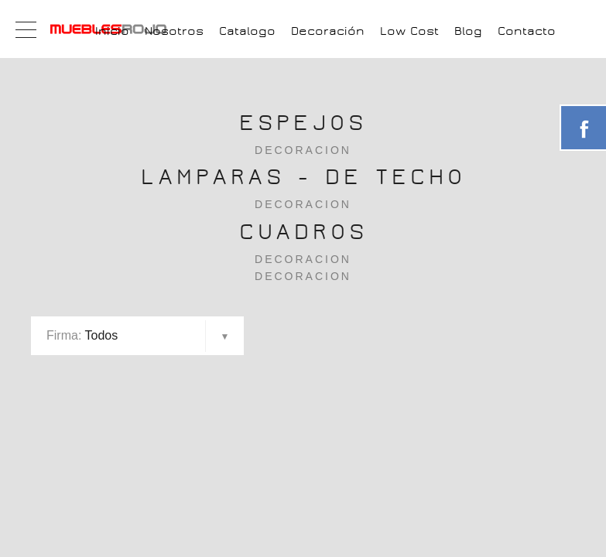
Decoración (328, 31)
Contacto (527, 31)
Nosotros (174, 31)
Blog (468, 31)
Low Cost (409, 31)
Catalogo (247, 31)
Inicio (112, 31)
